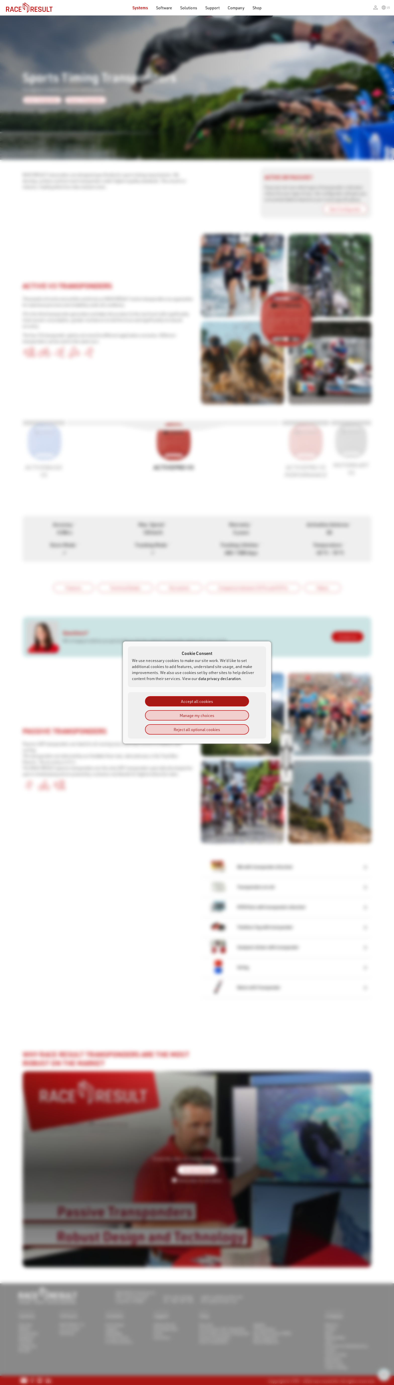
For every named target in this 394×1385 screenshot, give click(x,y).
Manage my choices (197, 715)
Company (236, 7)
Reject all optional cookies (197, 729)
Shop (257, 7)
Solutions (188, 7)
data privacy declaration (219, 678)
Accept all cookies (197, 701)
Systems (140, 7)
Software (164, 7)
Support (212, 7)
